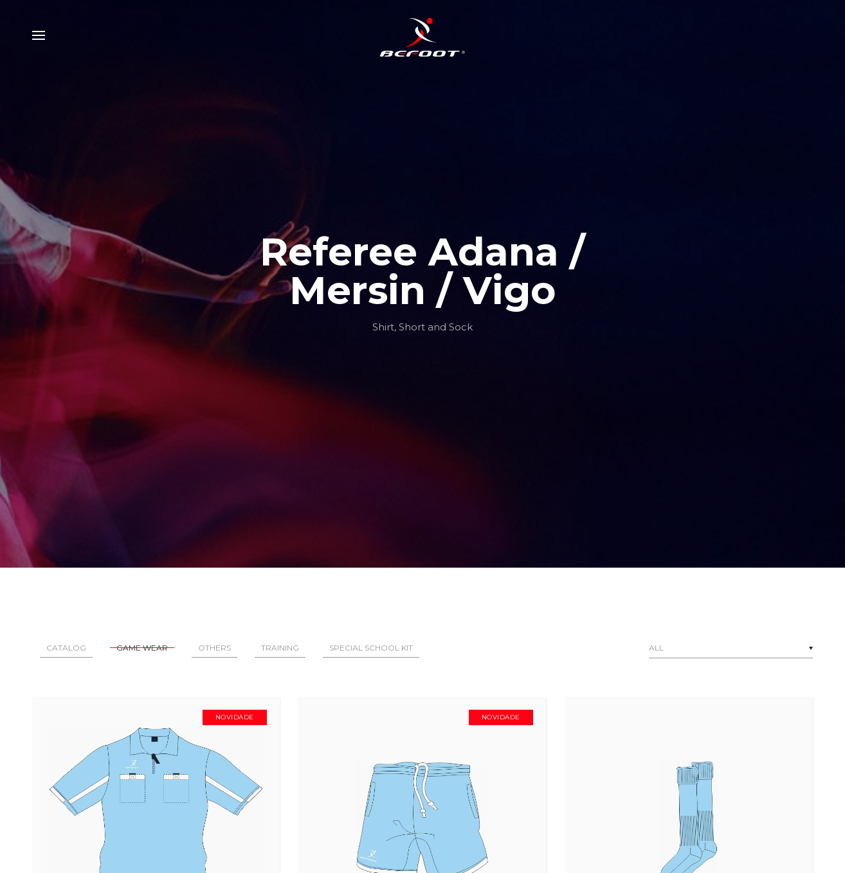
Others (214, 647)
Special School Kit (371, 647)
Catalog (66, 647)
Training (280, 647)
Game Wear (142, 647)
